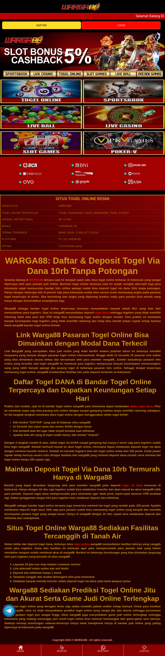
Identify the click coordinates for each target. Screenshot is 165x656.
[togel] (41, 91)
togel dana (102, 312)
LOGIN (121, 25)
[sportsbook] (41, 117)
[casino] (124, 117)
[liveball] (124, 143)
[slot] (124, 91)
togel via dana (132, 485)
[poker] (41, 143)
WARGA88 (36, 279)
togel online (82, 544)
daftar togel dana (141, 406)
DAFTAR (42, 25)
